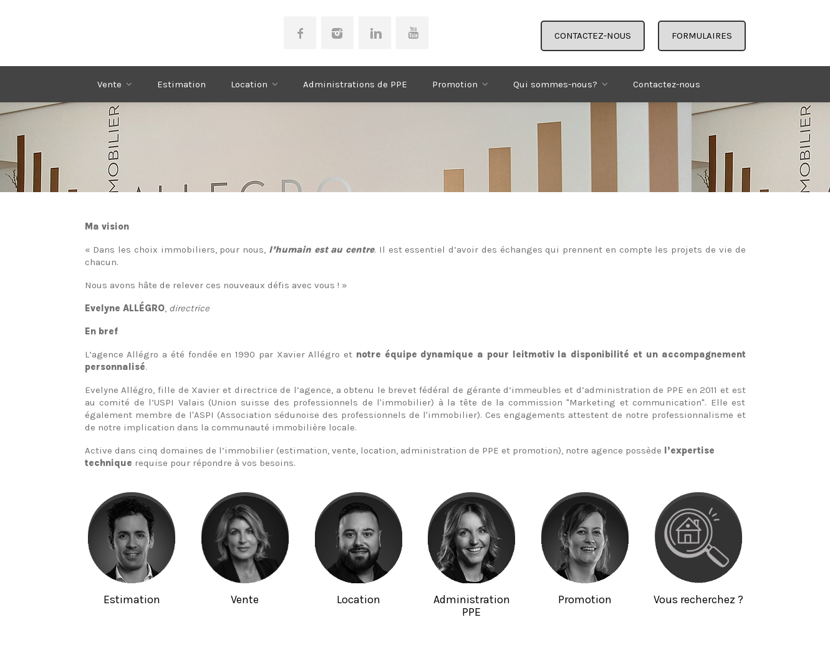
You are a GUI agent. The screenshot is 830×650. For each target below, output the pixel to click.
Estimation (181, 84)
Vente (109, 84)
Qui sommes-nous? (555, 84)
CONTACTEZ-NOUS (592, 35)
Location (249, 84)
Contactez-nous (666, 84)
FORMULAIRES (702, 35)
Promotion (455, 84)
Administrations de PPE (355, 84)
